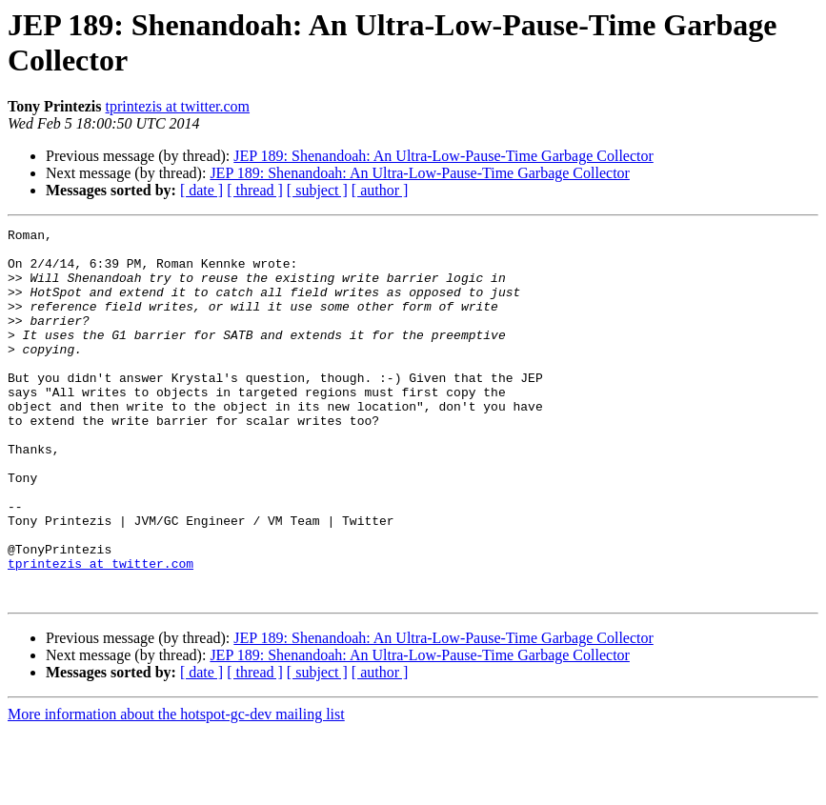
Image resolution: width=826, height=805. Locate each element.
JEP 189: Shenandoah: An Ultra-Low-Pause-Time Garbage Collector (443, 156)
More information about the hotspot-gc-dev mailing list (176, 788)
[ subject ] (317, 190)
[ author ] (380, 190)
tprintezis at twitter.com (178, 106)
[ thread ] (255, 190)
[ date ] (201, 190)
